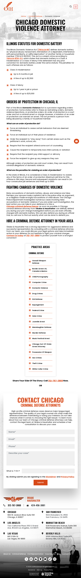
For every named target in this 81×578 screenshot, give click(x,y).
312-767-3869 (33, 235)
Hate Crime (37, 316)
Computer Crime (39, 282)
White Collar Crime (40, 369)
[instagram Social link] (54, 559)
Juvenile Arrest (38, 321)
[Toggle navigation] (76, 7)
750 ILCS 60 (43, 50)
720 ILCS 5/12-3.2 (14, 58)
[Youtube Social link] (45, 559)
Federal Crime (38, 310)
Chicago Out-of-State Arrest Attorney (41, 345)
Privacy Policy (67, 476)
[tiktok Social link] (50, 559)
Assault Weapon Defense (39, 261)
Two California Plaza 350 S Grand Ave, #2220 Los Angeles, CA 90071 (22, 527)
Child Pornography (40, 277)
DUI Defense (37, 299)
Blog (58, 554)
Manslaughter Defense (41, 327)
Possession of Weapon (42, 352)
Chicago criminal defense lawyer (22, 206)
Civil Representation (35, 554)
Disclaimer (51, 476)
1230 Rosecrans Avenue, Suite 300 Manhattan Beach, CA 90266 (61, 527)
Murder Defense (39, 333)
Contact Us (66, 554)
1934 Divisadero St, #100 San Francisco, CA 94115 (57, 516)
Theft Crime (37, 363)
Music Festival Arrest (41, 338)
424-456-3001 (36, 505)
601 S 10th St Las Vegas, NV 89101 (16, 537)
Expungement (38, 305)
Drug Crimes (37, 293)
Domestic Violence (40, 288)
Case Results (50, 554)
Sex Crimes (37, 358)
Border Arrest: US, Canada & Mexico (39, 270)
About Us (7, 554)
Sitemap (39, 570)
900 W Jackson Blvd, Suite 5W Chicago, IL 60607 (21, 516)
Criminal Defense (36, 253)
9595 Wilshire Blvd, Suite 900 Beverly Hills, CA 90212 (59, 537)
